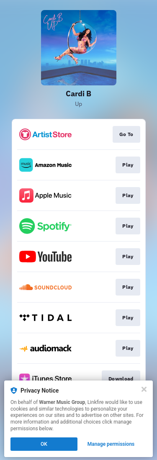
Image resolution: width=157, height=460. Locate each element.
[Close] (144, 389)
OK (44, 444)
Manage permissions (111, 444)
